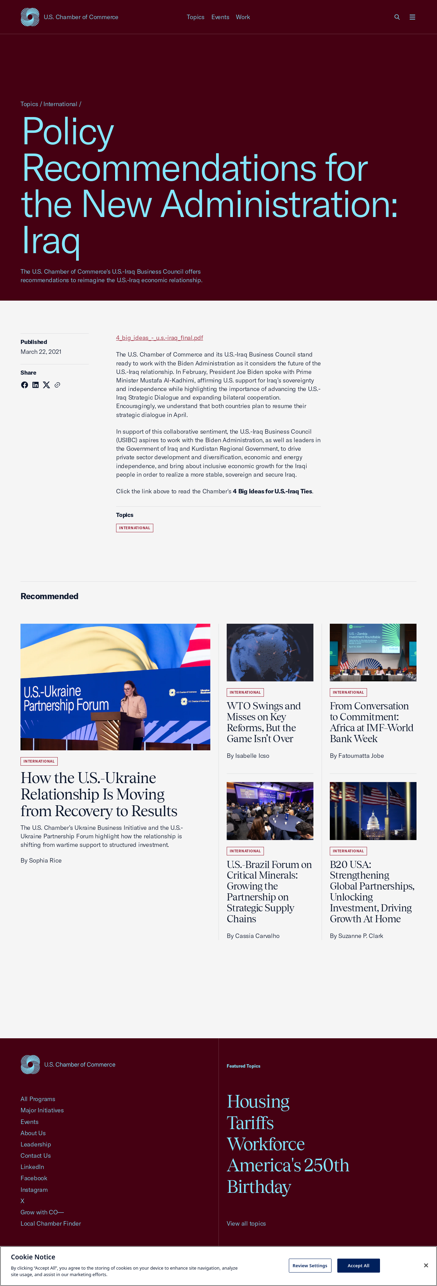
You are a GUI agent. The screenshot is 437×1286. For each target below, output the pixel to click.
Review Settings (310, 1265)
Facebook (33, 1178)
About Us (33, 1133)
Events (220, 17)
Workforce (266, 1143)
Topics (196, 17)
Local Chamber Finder (50, 1223)
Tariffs (250, 1122)
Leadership (35, 1144)
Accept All (358, 1265)
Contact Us (35, 1155)
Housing (258, 1101)
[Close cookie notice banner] (426, 1265)
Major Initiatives (42, 1110)
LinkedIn (32, 1167)
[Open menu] (412, 17)
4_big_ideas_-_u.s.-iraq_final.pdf (159, 338)
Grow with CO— (42, 1212)
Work (243, 17)
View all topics (246, 1223)
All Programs (37, 1099)
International (60, 104)
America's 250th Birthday (288, 1176)
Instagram (34, 1190)
